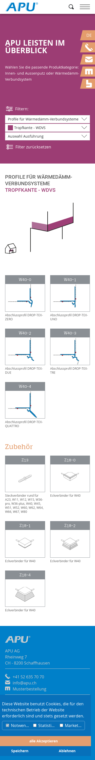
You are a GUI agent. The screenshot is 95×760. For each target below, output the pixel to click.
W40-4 (25, 386)
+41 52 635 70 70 (28, 677)
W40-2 (25, 333)
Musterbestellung (29, 689)
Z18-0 (69, 460)
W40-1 (70, 279)
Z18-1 (25, 525)
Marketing (72, 725)
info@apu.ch (24, 683)
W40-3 (70, 333)
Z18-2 (69, 525)
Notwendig (18, 725)
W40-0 (25, 279)
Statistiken (45, 725)
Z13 (25, 460)
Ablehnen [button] (67, 750)
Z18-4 (25, 575)
